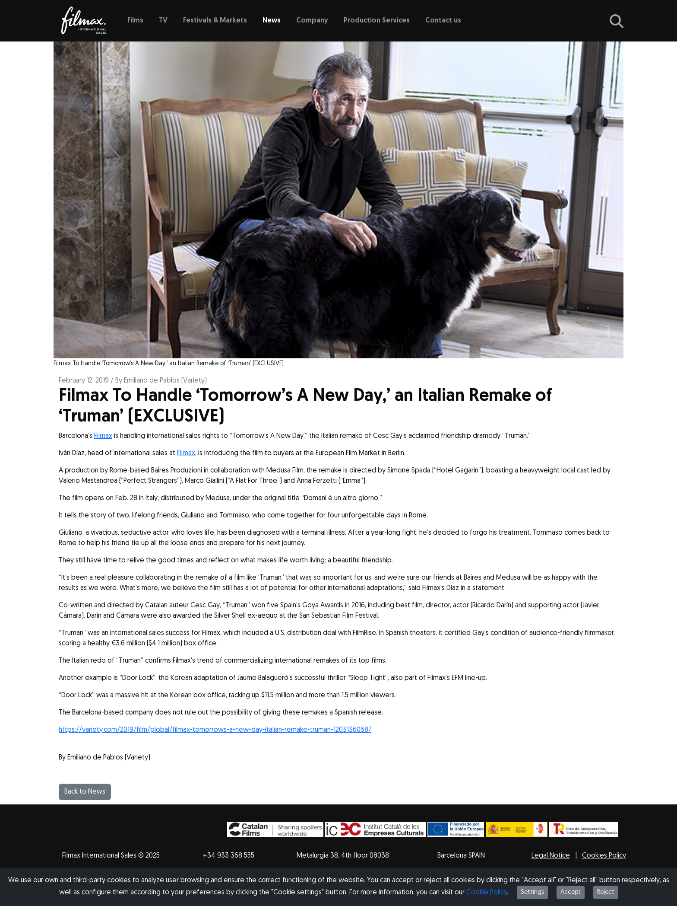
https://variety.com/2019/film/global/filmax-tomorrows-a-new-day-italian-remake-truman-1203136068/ (215, 730)
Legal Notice (550, 855)
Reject (605, 892)
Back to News (84, 791)
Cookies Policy (604, 855)
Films (135, 20)
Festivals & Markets (215, 20)
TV (163, 20)
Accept (570, 892)
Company (312, 20)
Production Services (377, 20)
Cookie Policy (486, 892)
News (272, 20)
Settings (532, 892)
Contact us (443, 20)
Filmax (103, 436)
